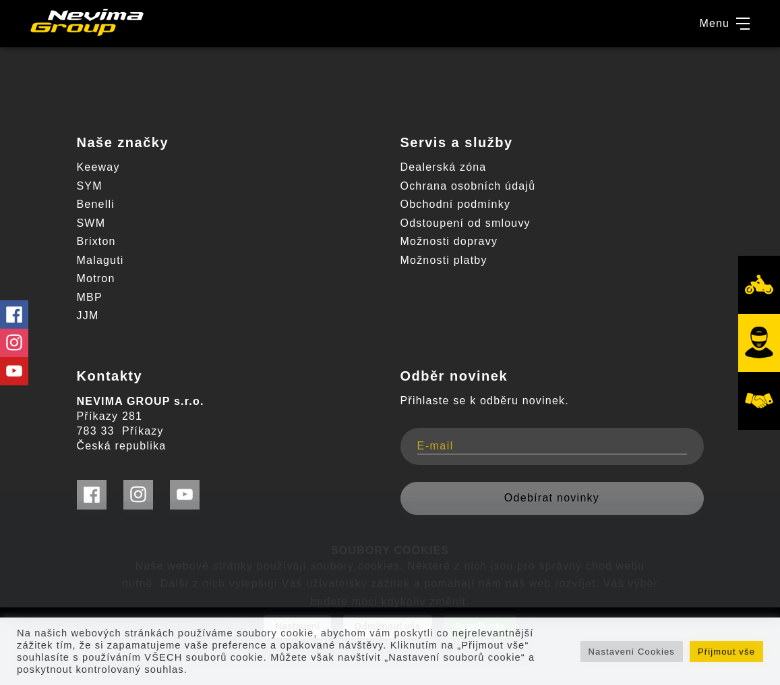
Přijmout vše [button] (726, 652)
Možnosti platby (443, 260)
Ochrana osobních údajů (468, 186)
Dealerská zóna (443, 167)
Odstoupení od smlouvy (465, 223)
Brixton (96, 241)
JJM (88, 315)
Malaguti (100, 260)
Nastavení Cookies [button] (632, 652)
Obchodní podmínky (455, 204)
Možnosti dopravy (449, 241)
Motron (96, 278)
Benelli (96, 204)
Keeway (98, 167)
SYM (89, 186)
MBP (89, 297)
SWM (91, 223)
